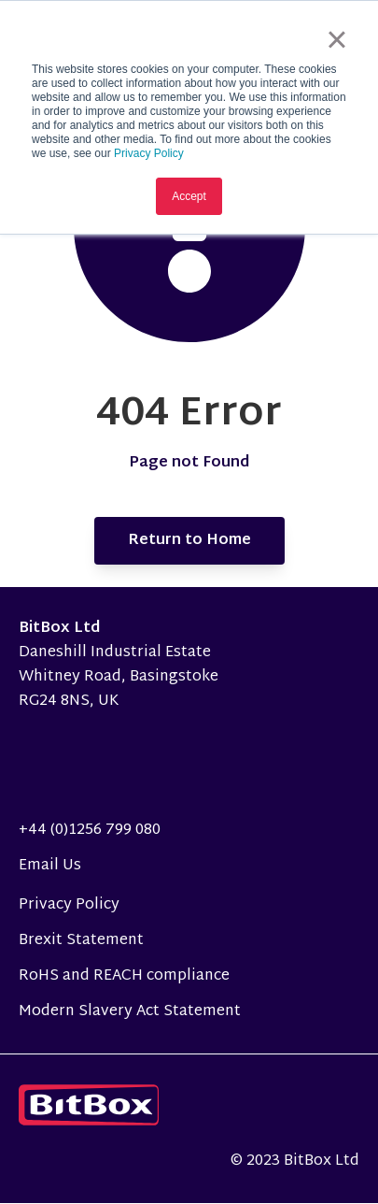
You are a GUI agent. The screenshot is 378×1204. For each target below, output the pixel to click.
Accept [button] (189, 196)
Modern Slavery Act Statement (130, 1011)
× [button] (336, 39)
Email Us (50, 866)
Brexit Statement (81, 940)
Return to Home (189, 540)
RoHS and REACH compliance (124, 976)
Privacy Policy (149, 153)
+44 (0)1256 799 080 (90, 830)
